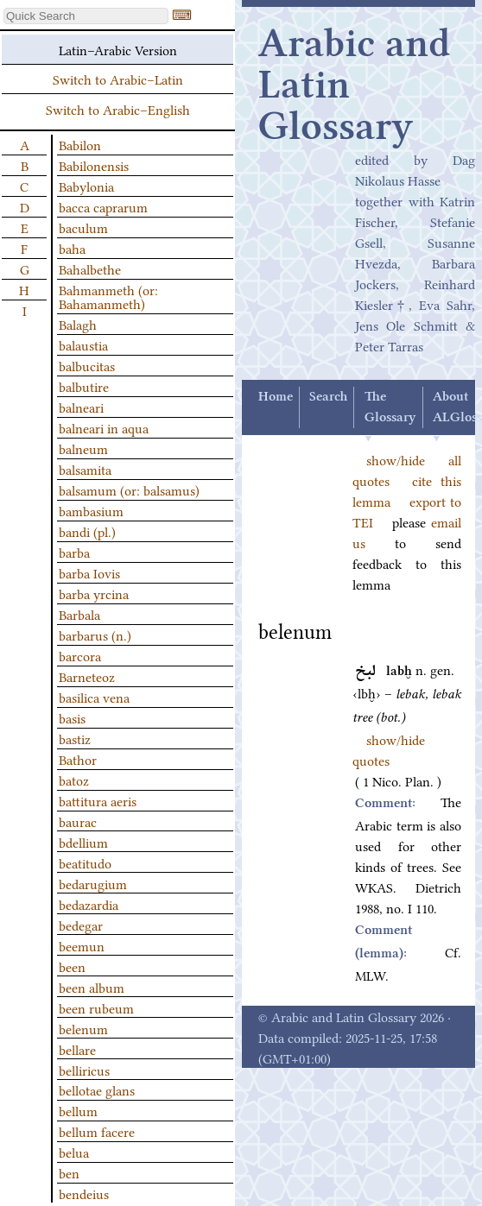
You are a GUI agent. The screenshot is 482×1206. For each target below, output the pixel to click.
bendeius (84, 1193)
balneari (81, 406)
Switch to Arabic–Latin (118, 78)
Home (275, 397)
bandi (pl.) (87, 530)
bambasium (91, 510)
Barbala (79, 613)
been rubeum (96, 1007)
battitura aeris (97, 800)
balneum (83, 448)
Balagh (78, 323)
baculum (83, 227)
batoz (74, 779)
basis (72, 717)
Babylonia (86, 185)
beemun (82, 945)
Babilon (80, 144)
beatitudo (85, 862)
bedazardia (88, 903)
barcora (80, 655)
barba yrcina (94, 593)
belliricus (84, 1069)
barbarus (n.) (95, 634)
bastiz (75, 738)
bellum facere (97, 1130)
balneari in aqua (104, 427)
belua (74, 1151)
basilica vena (94, 696)
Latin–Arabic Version (118, 49)
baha (72, 247)
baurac (78, 820)
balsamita (85, 468)
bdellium (83, 841)
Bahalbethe (90, 268)
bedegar (81, 924)
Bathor (78, 758)
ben (69, 1172)
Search (328, 397)
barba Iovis (89, 572)
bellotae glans (97, 1089)
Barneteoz (87, 675)
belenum (83, 1028)
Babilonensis (94, 164)
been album (91, 986)
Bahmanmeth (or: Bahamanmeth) (108, 296)
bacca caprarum (103, 206)
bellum (78, 1110)
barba (74, 551)
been (72, 966)
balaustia (83, 344)
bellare (77, 1048)
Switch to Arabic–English (118, 108)
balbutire (84, 385)
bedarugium (93, 883)
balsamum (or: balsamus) (129, 489)
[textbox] (85, 16)
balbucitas (87, 365)
